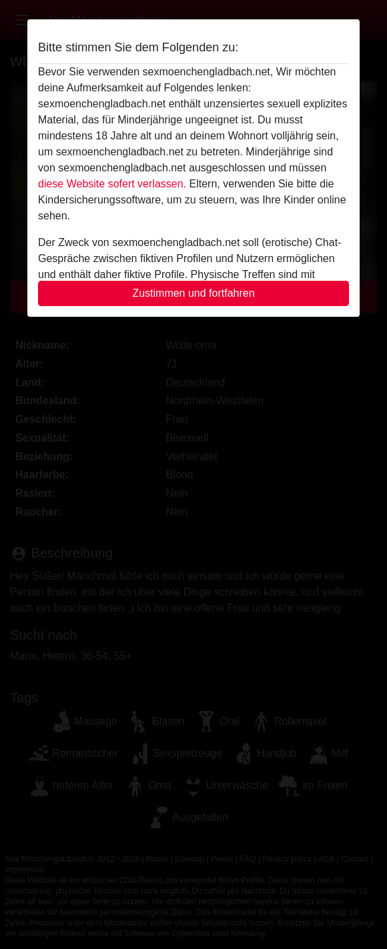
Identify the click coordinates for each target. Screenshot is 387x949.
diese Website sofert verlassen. (112, 183)
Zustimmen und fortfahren (193, 293)
